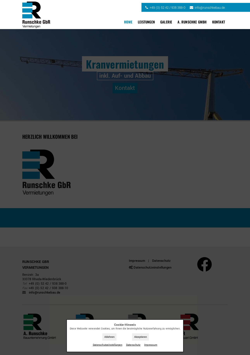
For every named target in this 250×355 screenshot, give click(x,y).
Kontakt (218, 21)
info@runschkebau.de (210, 7)
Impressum (150, 345)
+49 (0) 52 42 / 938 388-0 (167, 7)
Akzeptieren (140, 337)
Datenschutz (133, 345)
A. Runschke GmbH (192, 21)
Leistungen (146, 21)
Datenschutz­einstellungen (107, 345)
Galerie (166, 21)
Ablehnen (109, 337)
